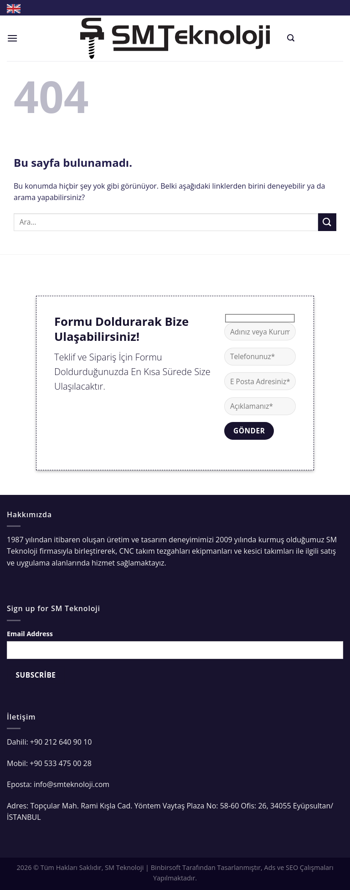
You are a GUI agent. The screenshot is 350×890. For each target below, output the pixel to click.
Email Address (30, 633)
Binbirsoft (166, 867)
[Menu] (12, 38)
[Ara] (290, 38)
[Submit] (327, 222)
